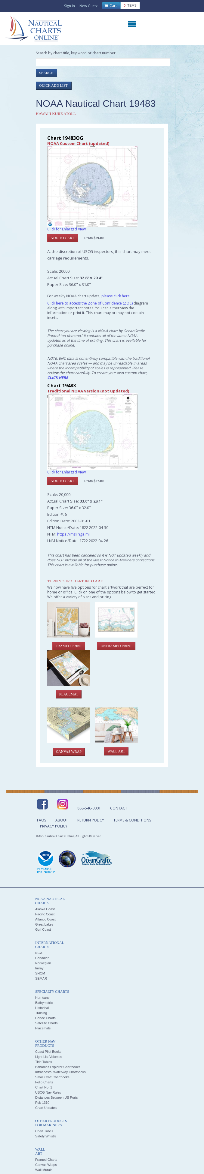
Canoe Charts (45, 1018)
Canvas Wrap (69, 751)
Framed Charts (46, 1159)
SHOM (40, 973)
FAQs (41, 820)
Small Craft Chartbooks (52, 1077)
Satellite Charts (46, 1023)
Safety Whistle (45, 1136)
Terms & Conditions (132, 820)
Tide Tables (43, 1062)
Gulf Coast (43, 929)
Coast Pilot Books (48, 1051)
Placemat (68, 694)
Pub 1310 (42, 1102)
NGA (38, 953)
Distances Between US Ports (56, 1097)
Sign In (69, 5)
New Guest (88, 5)
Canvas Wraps (46, 1164)
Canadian (42, 958)
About (61, 820)
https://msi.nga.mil (74, 534)
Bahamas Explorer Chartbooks (57, 1067)
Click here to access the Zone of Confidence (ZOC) (90, 303)
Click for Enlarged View (66, 229)
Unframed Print (116, 646)
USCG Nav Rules (48, 1092)
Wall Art (116, 751)
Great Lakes (44, 924)
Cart (111, 6)
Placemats (43, 1028)
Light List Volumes (48, 1056)
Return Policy (90, 820)
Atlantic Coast (45, 919)
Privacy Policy (53, 826)
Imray (39, 968)
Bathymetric (44, 1002)
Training (41, 1013)
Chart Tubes (44, 1131)
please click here (115, 296)
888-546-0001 (89, 808)
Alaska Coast (45, 909)
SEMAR (41, 978)
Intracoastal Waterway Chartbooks (60, 1072)
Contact (118, 808)
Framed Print (69, 646)
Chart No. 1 (43, 1087)
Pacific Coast (44, 914)
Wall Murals (43, 1170)
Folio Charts (44, 1082)
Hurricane (42, 997)
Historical (42, 1008)
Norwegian (43, 963)
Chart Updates (46, 1107)
